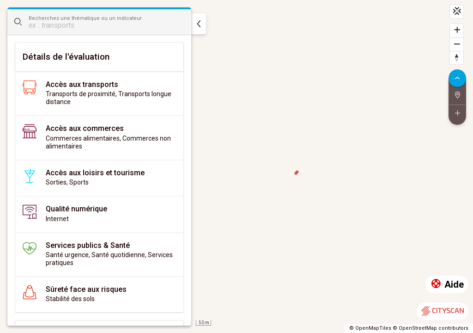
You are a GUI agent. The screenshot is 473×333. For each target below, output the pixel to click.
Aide (447, 285)
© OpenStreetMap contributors (430, 328)
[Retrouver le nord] (456, 57)
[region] (236, 166)
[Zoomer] (456, 30)
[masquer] (198, 23)
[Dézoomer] (456, 44)
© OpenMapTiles (370, 328)
